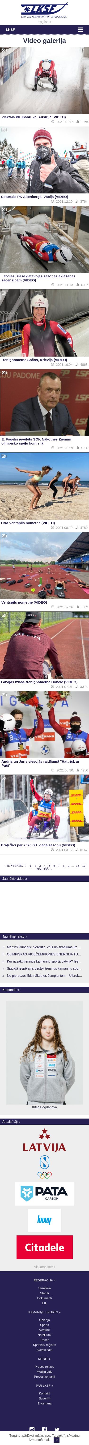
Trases (44, 1340)
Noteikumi (44, 1335)
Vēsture (44, 1330)
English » (44, 22)
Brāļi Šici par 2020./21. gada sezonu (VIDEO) (38, 845)
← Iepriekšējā (14, 865)
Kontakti (44, 1393)
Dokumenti (44, 1298)
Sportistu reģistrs (44, 1345)
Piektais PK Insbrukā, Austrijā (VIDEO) (33, 117)
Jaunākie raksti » (14, 936)
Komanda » (10, 990)
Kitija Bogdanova (44, 1107)
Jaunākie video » (14, 879)
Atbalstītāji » (11, 1122)
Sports (44, 1325)
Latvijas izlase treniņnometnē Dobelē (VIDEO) (39, 682)
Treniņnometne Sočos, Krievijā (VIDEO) (34, 360)
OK (57, 1440)
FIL (44, 1303)
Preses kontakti (44, 1376)
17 (83, 865)
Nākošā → (44, 869)
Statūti (44, 1293)
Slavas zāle (44, 1350)
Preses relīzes (44, 1366)
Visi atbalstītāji (44, 1267)
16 (77, 865)
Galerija (44, 1320)
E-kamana (44, 1403)
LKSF (10, 30)
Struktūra (44, 1288)
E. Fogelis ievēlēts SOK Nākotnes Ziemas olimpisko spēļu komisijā (36, 441)
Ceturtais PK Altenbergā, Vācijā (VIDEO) (34, 197)
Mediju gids (44, 1371)
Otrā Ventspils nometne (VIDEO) (28, 523)
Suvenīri (44, 1398)
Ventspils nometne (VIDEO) (24, 602)
